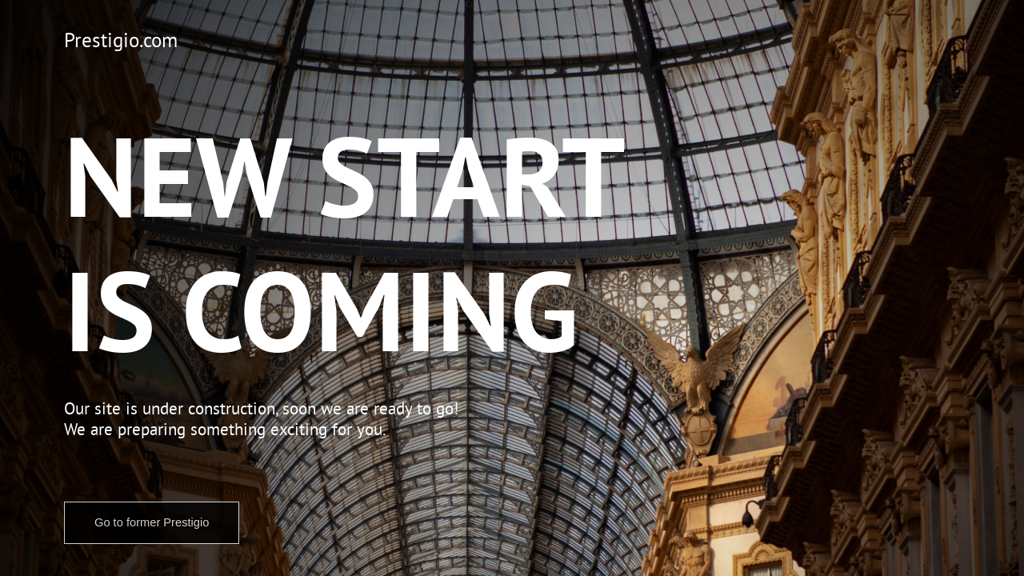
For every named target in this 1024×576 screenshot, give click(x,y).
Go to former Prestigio (151, 522)
